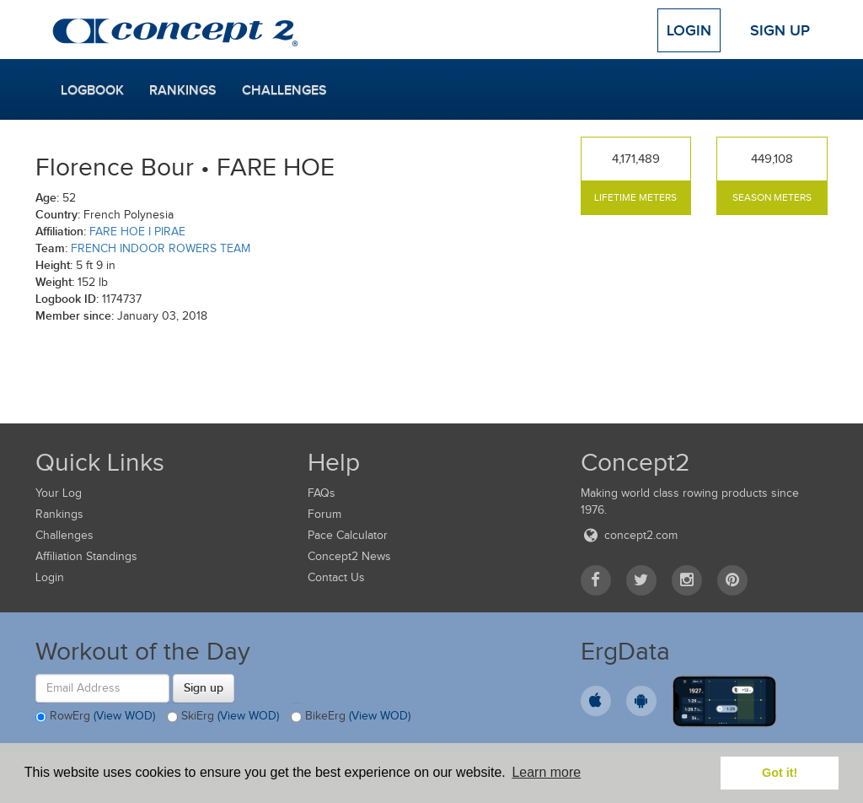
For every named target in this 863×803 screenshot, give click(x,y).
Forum (324, 514)
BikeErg (350, 717)
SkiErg (223, 717)
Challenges (284, 90)
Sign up (203, 687)
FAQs (321, 493)
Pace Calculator (348, 535)
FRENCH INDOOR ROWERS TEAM (160, 248)
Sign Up (780, 30)
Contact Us (336, 577)
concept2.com (629, 535)
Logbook (92, 90)
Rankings (183, 90)
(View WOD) (124, 715)
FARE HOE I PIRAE (137, 231)
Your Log (58, 493)
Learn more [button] (546, 772)
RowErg (95, 717)
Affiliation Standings (86, 556)
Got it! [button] (779, 772)
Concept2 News (349, 556)
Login (689, 30)
